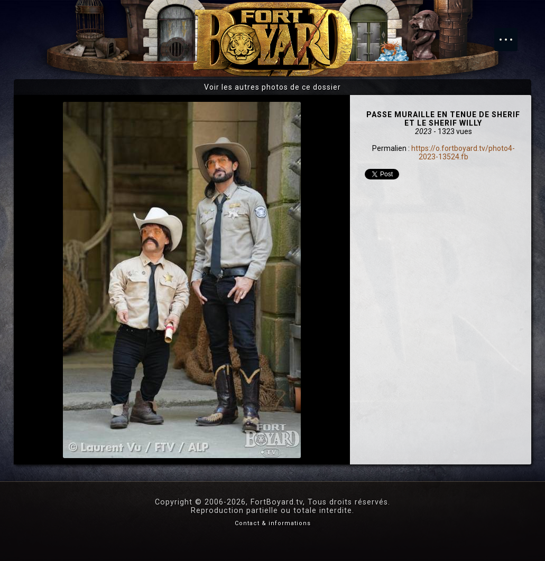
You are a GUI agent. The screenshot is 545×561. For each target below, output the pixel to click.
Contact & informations (273, 523)
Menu (511, 34)
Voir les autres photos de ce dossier (272, 87)
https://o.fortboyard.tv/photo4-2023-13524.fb (463, 152)
